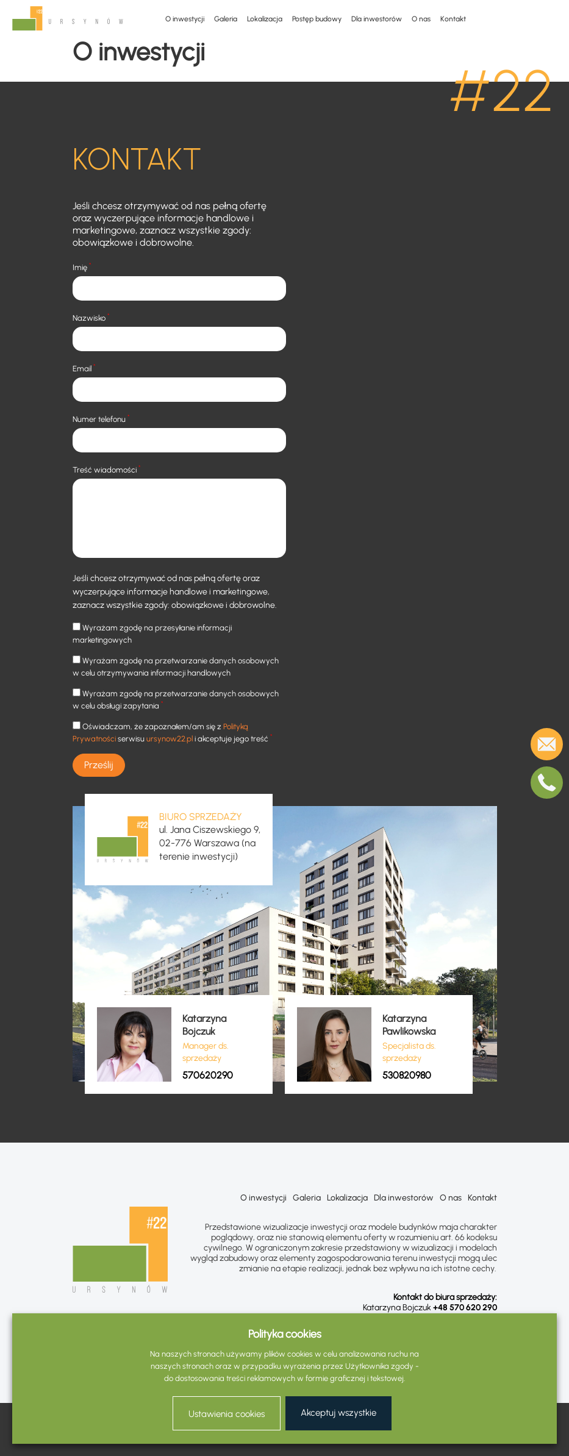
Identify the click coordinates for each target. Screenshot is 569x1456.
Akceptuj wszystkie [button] (338, 1412)
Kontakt (453, 19)
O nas (421, 19)
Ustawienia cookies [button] (226, 1413)
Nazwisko (91, 317)
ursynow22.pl (169, 738)
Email (84, 368)
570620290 (207, 1075)
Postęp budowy (317, 19)
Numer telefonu (101, 418)
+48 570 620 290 (465, 1307)
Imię (82, 267)
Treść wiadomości (107, 469)
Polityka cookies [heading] (284, 1334)
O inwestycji (184, 19)
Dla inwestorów (376, 19)
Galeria (225, 19)
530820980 (406, 1075)
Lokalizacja (264, 19)
